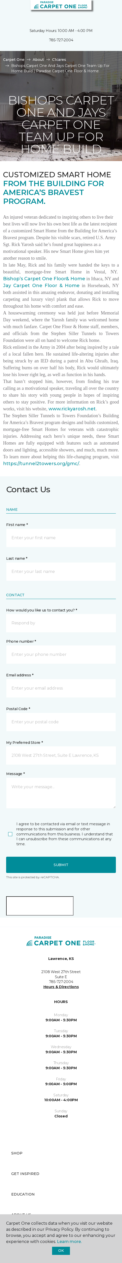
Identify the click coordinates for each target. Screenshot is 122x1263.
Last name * (16, 558)
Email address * (19, 675)
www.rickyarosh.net (72, 409)
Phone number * (21, 641)
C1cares (59, 59)
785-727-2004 (61, 40)
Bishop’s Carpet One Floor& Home (44, 279)
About (38, 59)
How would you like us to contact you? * (41, 610)
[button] (103, 10)
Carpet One (14, 59)
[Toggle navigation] (7, 10)
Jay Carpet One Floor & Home (41, 285)
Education (23, 1194)
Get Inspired (25, 1173)
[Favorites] (109, 10)
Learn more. (69, 1241)
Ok (61, 1250)
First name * (17, 525)
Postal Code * (18, 709)
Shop (16, 1153)
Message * (15, 774)
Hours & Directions (61, 987)
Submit (61, 865)
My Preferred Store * (24, 742)
